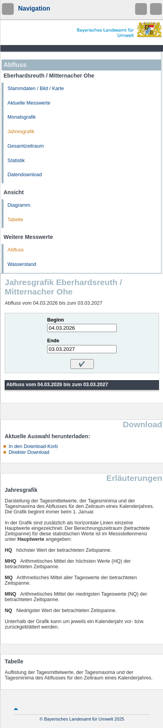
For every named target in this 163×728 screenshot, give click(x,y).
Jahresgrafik (21, 131)
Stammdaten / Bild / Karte (35, 88)
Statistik (16, 160)
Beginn (55, 320)
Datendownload (24, 174)
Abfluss (15, 250)
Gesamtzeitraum (25, 146)
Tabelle (15, 219)
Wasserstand (21, 264)
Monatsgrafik (21, 117)
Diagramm (18, 205)
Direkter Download (29, 452)
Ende (53, 340)
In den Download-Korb (33, 446)
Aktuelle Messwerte (28, 103)
